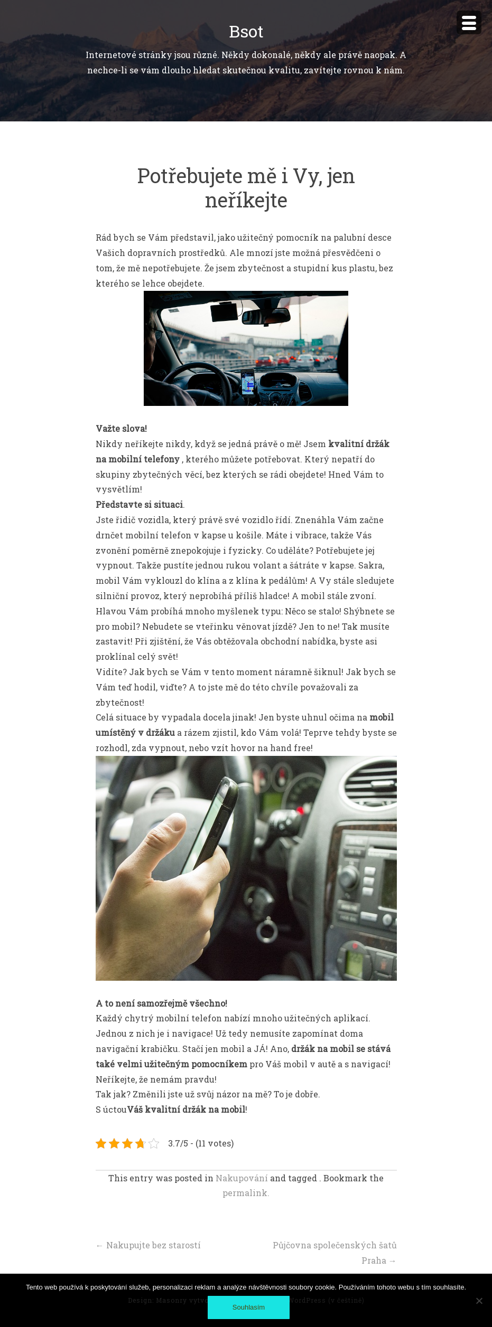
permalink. (246, 1192)
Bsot (246, 31)
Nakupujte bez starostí (148, 1244)
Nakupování (242, 1177)
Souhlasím (249, 1307)
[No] (479, 1300)
